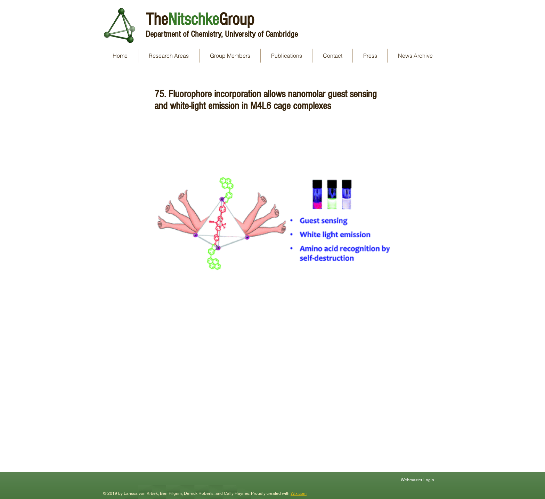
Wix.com (299, 493)
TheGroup (200, 19)
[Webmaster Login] (418, 480)
